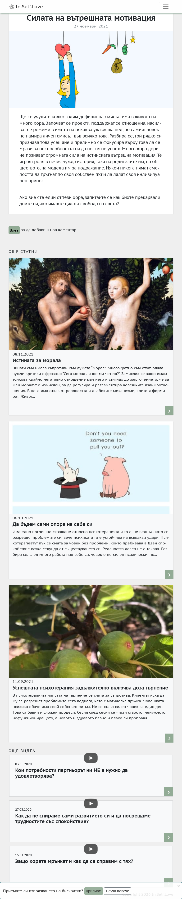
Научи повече (117, 891)
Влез (14, 230)
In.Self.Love (26, 7)
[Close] (93, 891)
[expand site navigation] (165, 6)
